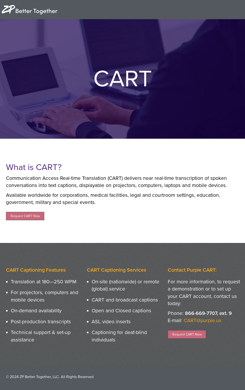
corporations (74, 195)
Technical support (30, 332)
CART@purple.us (202, 320)
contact (222, 296)
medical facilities (109, 195)
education (208, 195)
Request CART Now (25, 216)
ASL (96, 322)
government (19, 202)
